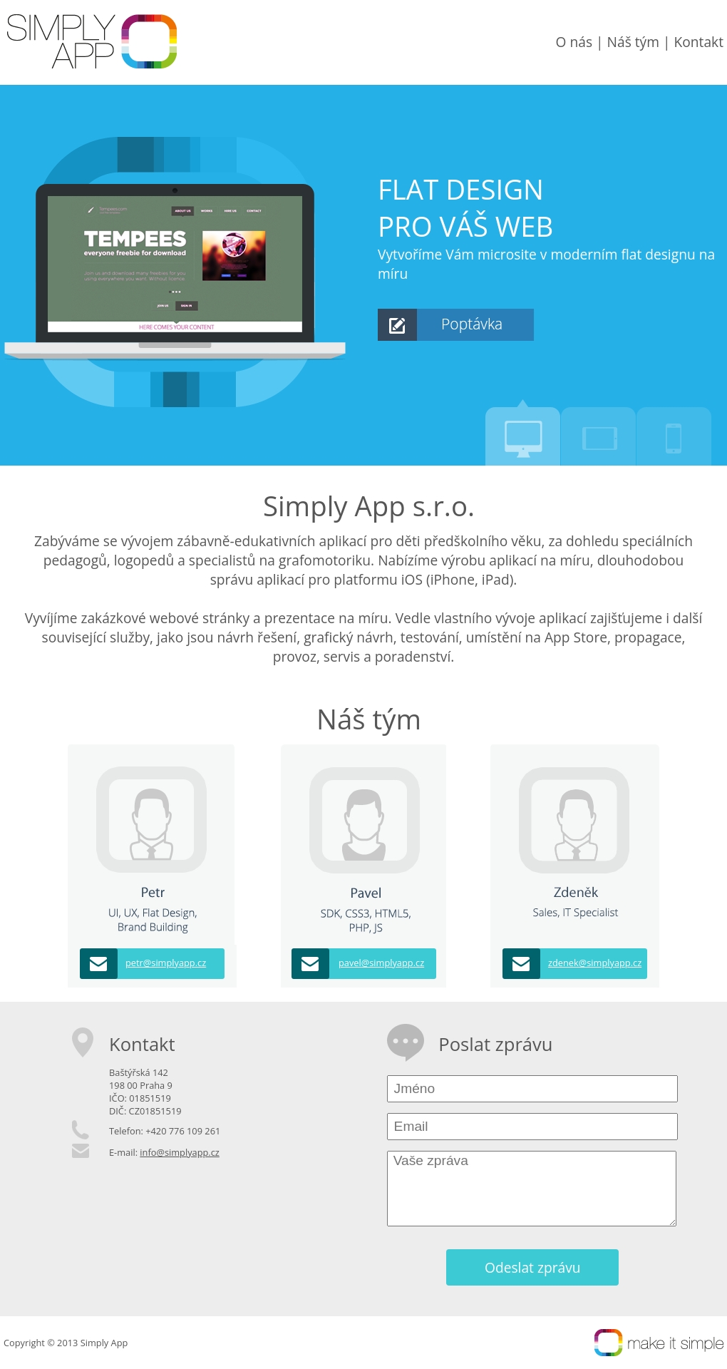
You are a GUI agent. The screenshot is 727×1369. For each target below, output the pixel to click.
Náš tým (633, 41)
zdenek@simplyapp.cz (594, 962)
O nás (574, 41)
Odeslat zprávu (533, 1267)
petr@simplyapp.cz (165, 962)
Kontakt (698, 41)
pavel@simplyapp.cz (381, 962)
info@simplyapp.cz (179, 1152)
